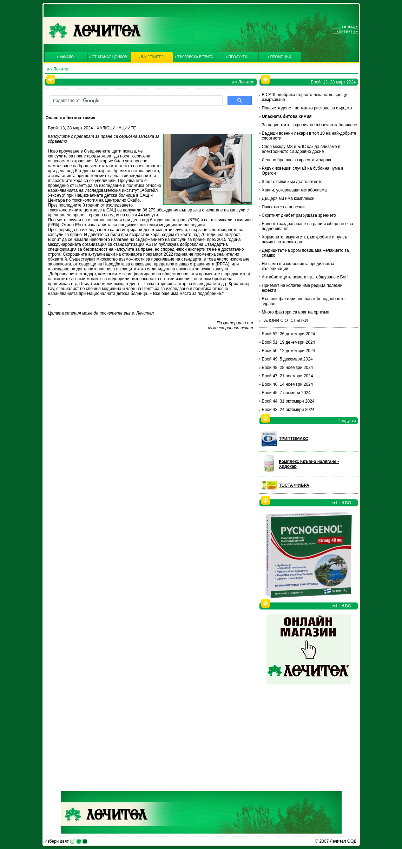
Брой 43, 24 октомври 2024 (288, 409)
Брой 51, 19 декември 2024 (288, 342)
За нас (348, 26)
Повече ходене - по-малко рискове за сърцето (307, 108)
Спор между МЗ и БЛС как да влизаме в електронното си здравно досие (301, 149)
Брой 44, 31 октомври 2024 (288, 401)
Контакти (346, 31)
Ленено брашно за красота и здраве (297, 159)
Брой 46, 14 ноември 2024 (287, 384)
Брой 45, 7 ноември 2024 (286, 392)
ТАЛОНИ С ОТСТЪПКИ (285, 320)
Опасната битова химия (287, 116)
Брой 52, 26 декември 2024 (288, 333)
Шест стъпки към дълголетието (292, 181)
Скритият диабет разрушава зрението (299, 215)
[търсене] (135, 100)
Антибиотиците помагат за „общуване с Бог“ (305, 277)
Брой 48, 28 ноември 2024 (287, 367)
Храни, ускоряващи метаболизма (294, 190)
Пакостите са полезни (283, 206)
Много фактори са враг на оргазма (296, 312)
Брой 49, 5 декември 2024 (287, 359)
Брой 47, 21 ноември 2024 (287, 375)
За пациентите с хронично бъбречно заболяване (309, 124)
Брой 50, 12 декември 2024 (288, 350)
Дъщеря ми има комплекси (288, 198)
